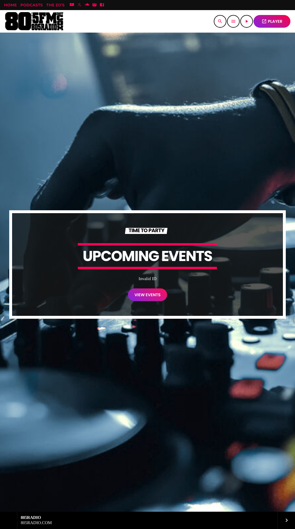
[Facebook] (102, 5)
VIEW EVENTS (148, 295)
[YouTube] (72, 5)
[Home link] (34, 21)
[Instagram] (94, 5)
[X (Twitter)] (79, 5)
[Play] (246, 21)
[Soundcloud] (87, 5)
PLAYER (272, 21)
